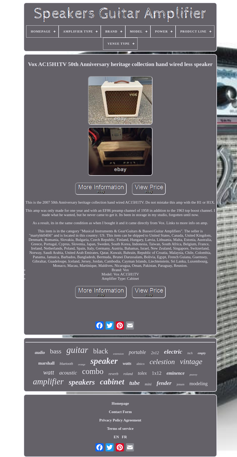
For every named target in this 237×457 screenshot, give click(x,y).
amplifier (48, 381)
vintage (191, 361)
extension (118, 353)
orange (81, 364)
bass (55, 351)
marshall (46, 363)
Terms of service (120, 429)
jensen (180, 384)
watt (48, 372)
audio (40, 352)
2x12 (155, 353)
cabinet (112, 381)
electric (173, 351)
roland (128, 374)
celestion (162, 362)
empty (202, 353)
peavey (193, 374)
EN (116, 437)
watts (127, 363)
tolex (142, 373)
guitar (77, 350)
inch (190, 353)
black (100, 351)
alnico (141, 364)
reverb (113, 374)
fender (164, 383)
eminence (175, 373)
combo (92, 371)
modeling (199, 383)
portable (137, 352)
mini (148, 384)
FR (124, 437)
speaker (104, 361)
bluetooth (66, 364)
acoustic (68, 373)
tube (134, 383)
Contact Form (120, 412)
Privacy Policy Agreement (120, 420)
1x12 (156, 373)
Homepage (120, 403)
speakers (82, 382)
